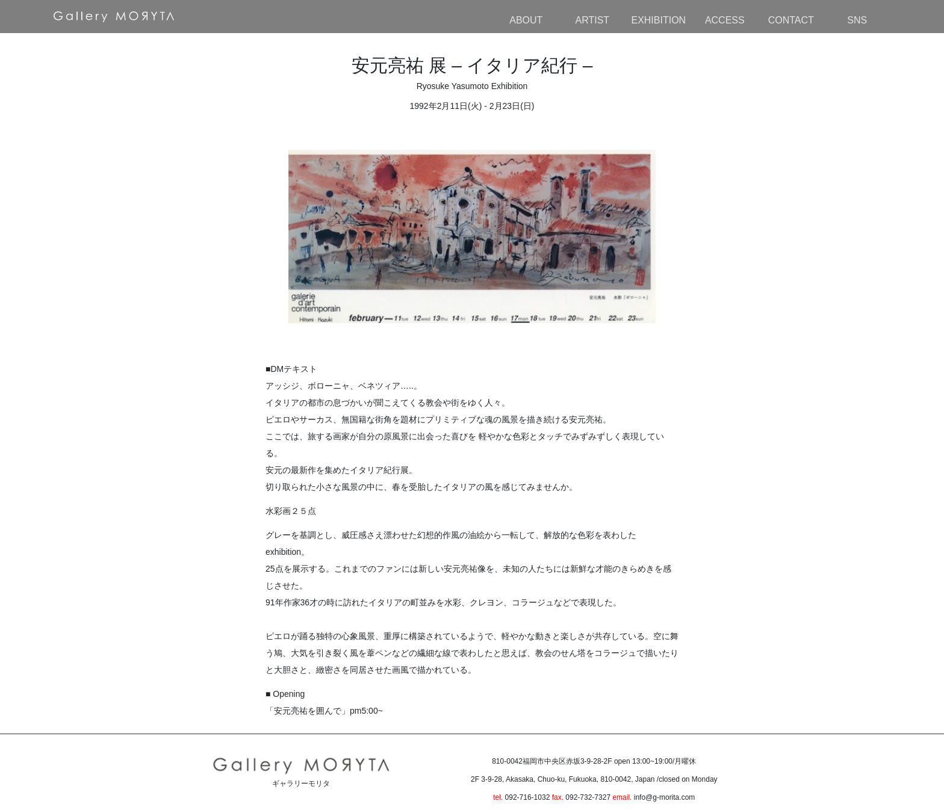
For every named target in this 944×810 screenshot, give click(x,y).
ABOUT (525, 20)
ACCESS (725, 20)
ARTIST (592, 20)
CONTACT (791, 20)
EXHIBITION (658, 20)
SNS (857, 20)
